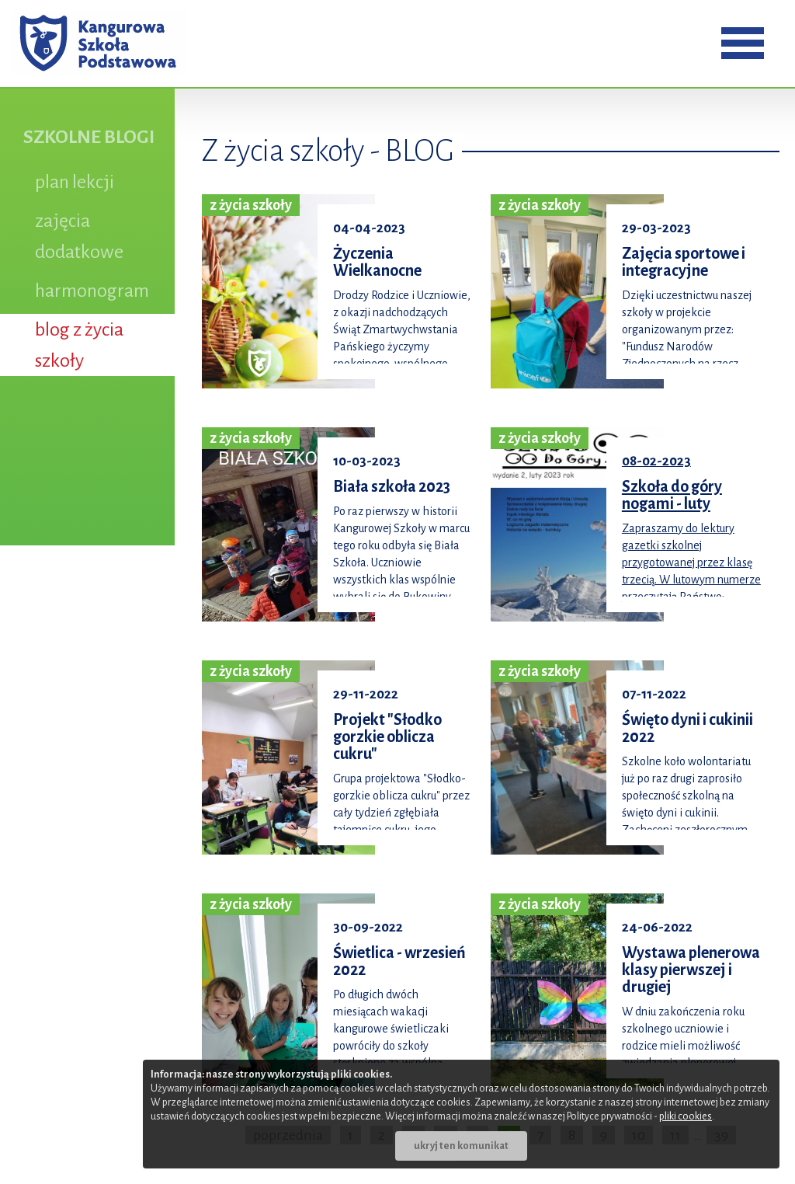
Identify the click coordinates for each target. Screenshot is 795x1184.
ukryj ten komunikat (461, 1145)
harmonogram (92, 290)
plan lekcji (74, 182)
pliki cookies (685, 1116)
